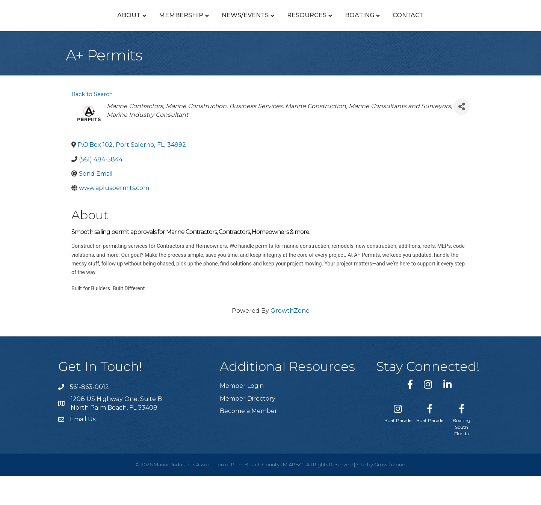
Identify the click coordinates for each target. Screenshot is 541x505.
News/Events (183, 29)
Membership (119, 29)
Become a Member (248, 440)
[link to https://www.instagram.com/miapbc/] (428, 413)
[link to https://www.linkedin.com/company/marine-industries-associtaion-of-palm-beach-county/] (447, 413)
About (67, 29)
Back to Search (92, 123)
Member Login (242, 415)
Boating (421, 29)
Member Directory (247, 427)
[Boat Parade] (397, 441)
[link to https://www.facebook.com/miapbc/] (410, 413)
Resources (368, 29)
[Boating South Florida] (461, 448)
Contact (470, 29)
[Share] (462, 136)
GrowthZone (290, 340)
